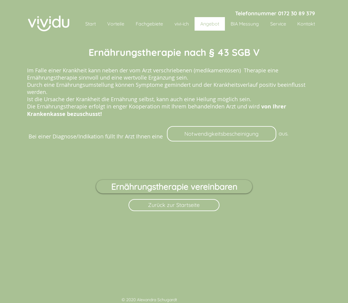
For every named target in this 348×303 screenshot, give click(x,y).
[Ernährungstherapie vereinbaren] (174, 186)
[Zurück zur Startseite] (174, 205)
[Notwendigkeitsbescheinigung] (221, 133)
